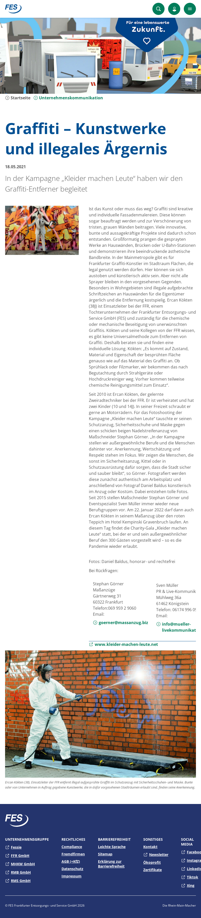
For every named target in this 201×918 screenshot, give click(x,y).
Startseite (17, 98)
